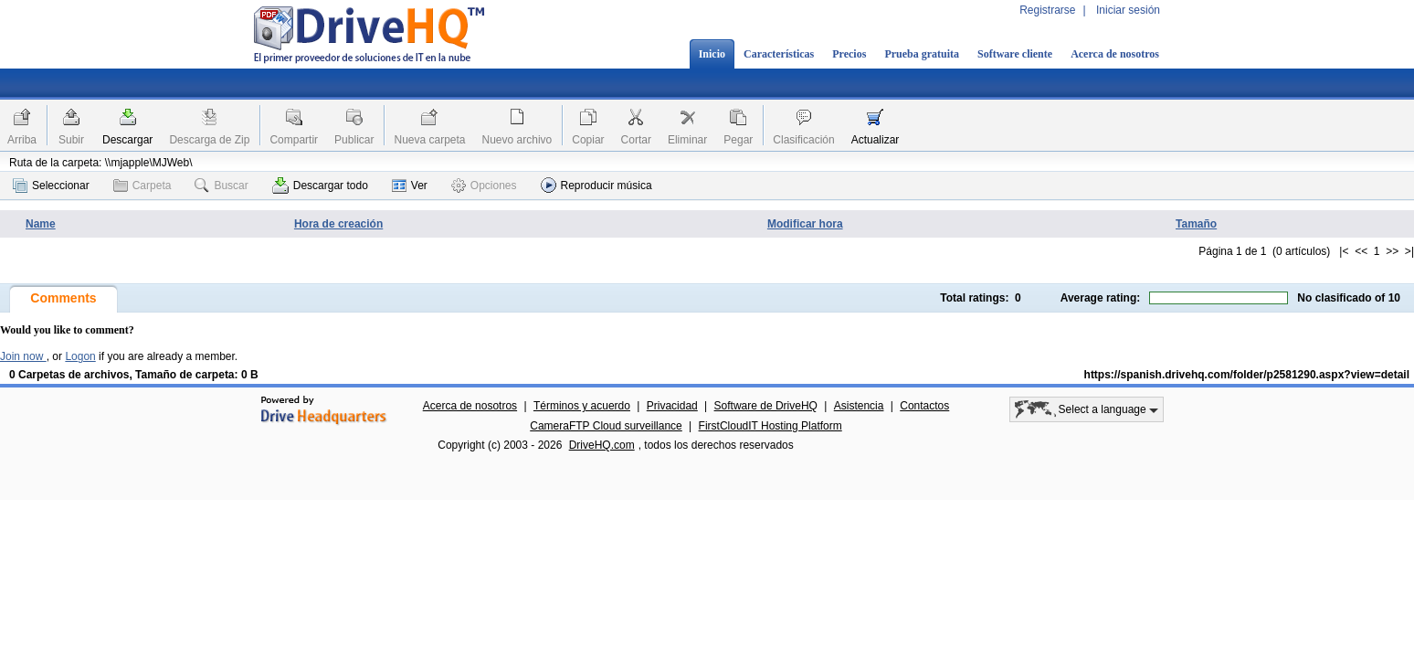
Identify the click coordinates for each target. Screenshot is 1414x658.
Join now (23, 356)
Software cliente (1014, 54)
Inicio (712, 54)
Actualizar (875, 139)
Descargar (127, 139)
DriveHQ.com (602, 445)
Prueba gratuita (921, 54)
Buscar (221, 185)
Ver (409, 185)
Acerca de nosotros (1115, 54)
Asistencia (859, 405)
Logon (80, 356)
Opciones (484, 185)
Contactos (924, 405)
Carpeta (142, 185)
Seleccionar (51, 185)
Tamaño (1196, 224)
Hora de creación (338, 224)
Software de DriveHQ (766, 405)
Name (41, 224)
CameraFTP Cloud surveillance (606, 425)
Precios (849, 54)
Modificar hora (805, 224)
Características (779, 54)
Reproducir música (596, 185)
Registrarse (1047, 10)
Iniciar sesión (1128, 10)
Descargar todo (320, 185)
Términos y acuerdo (581, 405)
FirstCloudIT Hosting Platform (770, 425)
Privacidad (672, 405)
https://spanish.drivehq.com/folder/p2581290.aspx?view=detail (1246, 374)
